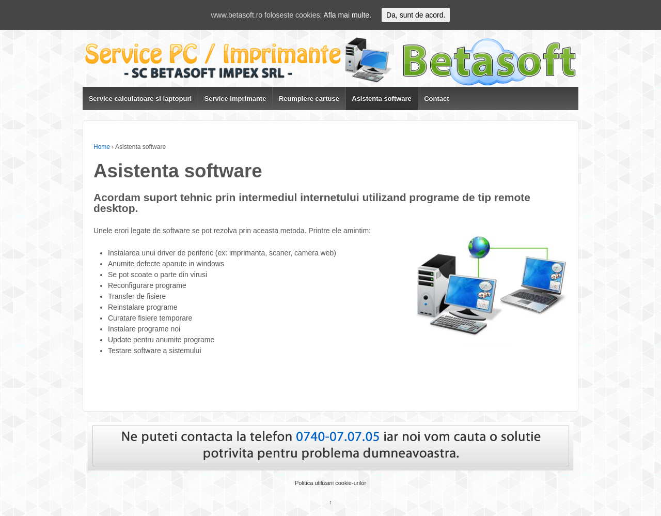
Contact (436, 98)
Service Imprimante (235, 98)
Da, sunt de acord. (415, 15)
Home (101, 146)
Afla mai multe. (347, 15)
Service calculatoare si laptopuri (140, 98)
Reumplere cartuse (309, 98)
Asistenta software (382, 98)
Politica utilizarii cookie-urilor (330, 483)
